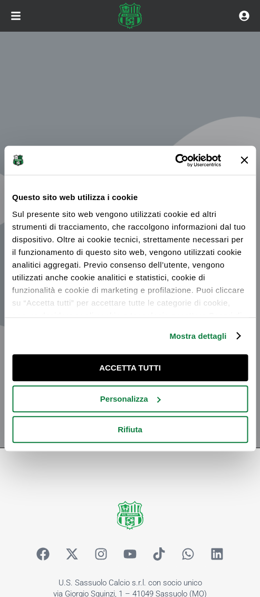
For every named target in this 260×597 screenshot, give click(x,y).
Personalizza (130, 398)
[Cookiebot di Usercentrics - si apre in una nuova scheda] (175, 160)
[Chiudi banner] (244, 160)
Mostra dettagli (197, 335)
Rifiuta (130, 429)
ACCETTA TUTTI (130, 367)
